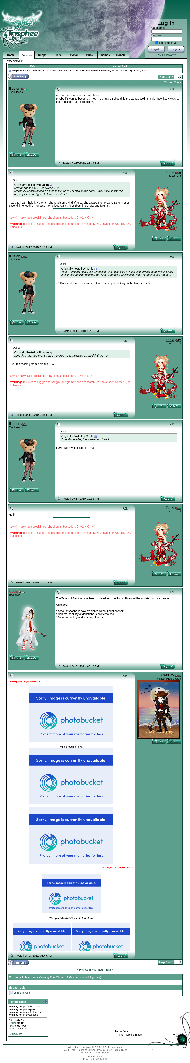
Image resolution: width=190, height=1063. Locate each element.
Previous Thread (87, 969)
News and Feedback (35, 70)
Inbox (89, 55)
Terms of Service (86, 1050)
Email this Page (22, 992)
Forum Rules (15, 1034)
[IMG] (12, 1025)
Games (105, 55)
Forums (27, 55)
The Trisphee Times (58, 70)
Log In (176, 49)
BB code (13, 1020)
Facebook (95, 1052)
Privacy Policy (104, 1050)
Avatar (74, 55)
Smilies (13, 1023)
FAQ (32, 66)
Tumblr (105, 1052)
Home (11, 55)
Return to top (95, 1056)
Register (156, 49)
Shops (42, 55)
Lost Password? (166, 55)
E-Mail (72, 1050)
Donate (120, 55)
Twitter (84, 1052)
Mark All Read (120, 66)
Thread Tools (172, 82)
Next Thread (104, 969)
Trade (58, 55)
